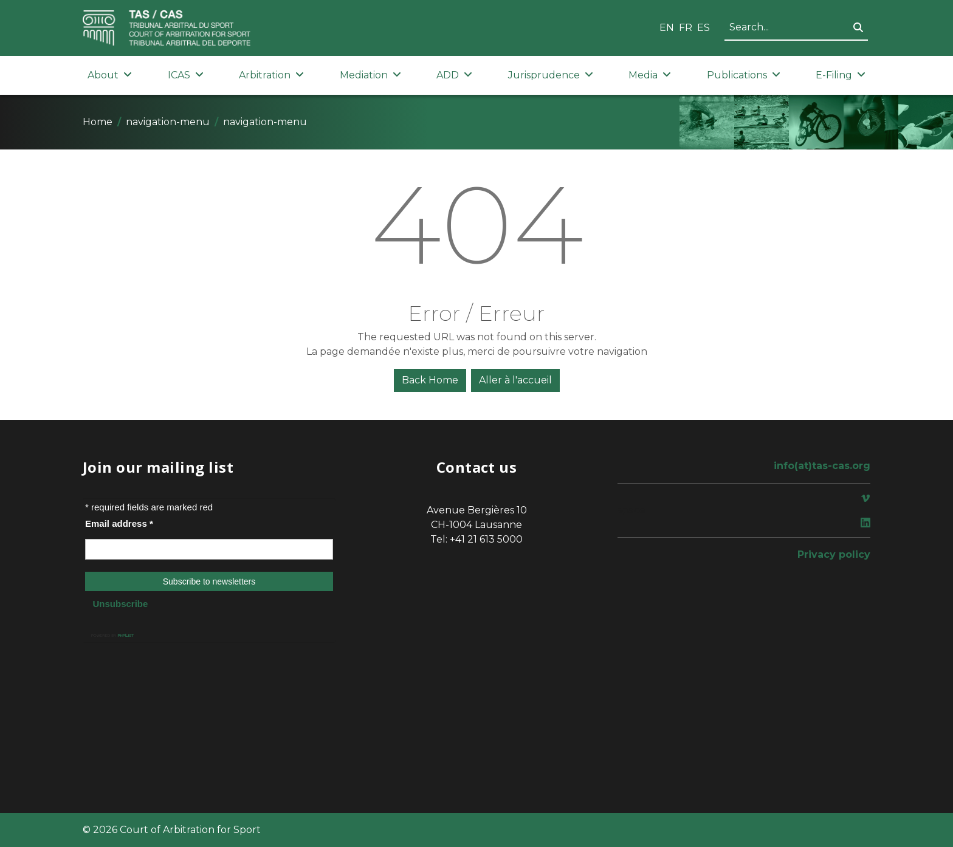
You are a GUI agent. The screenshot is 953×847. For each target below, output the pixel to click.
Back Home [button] (430, 380)
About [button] (110, 75)
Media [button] (649, 75)
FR (685, 27)
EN (666, 27)
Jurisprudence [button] (550, 75)
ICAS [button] (186, 75)
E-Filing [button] (840, 75)
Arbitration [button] (271, 75)
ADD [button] (454, 75)
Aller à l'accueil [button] (515, 380)
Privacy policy (833, 554)
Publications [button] (743, 75)
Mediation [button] (370, 75)
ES (703, 27)
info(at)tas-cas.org (822, 466)
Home (97, 122)
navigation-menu (168, 122)
